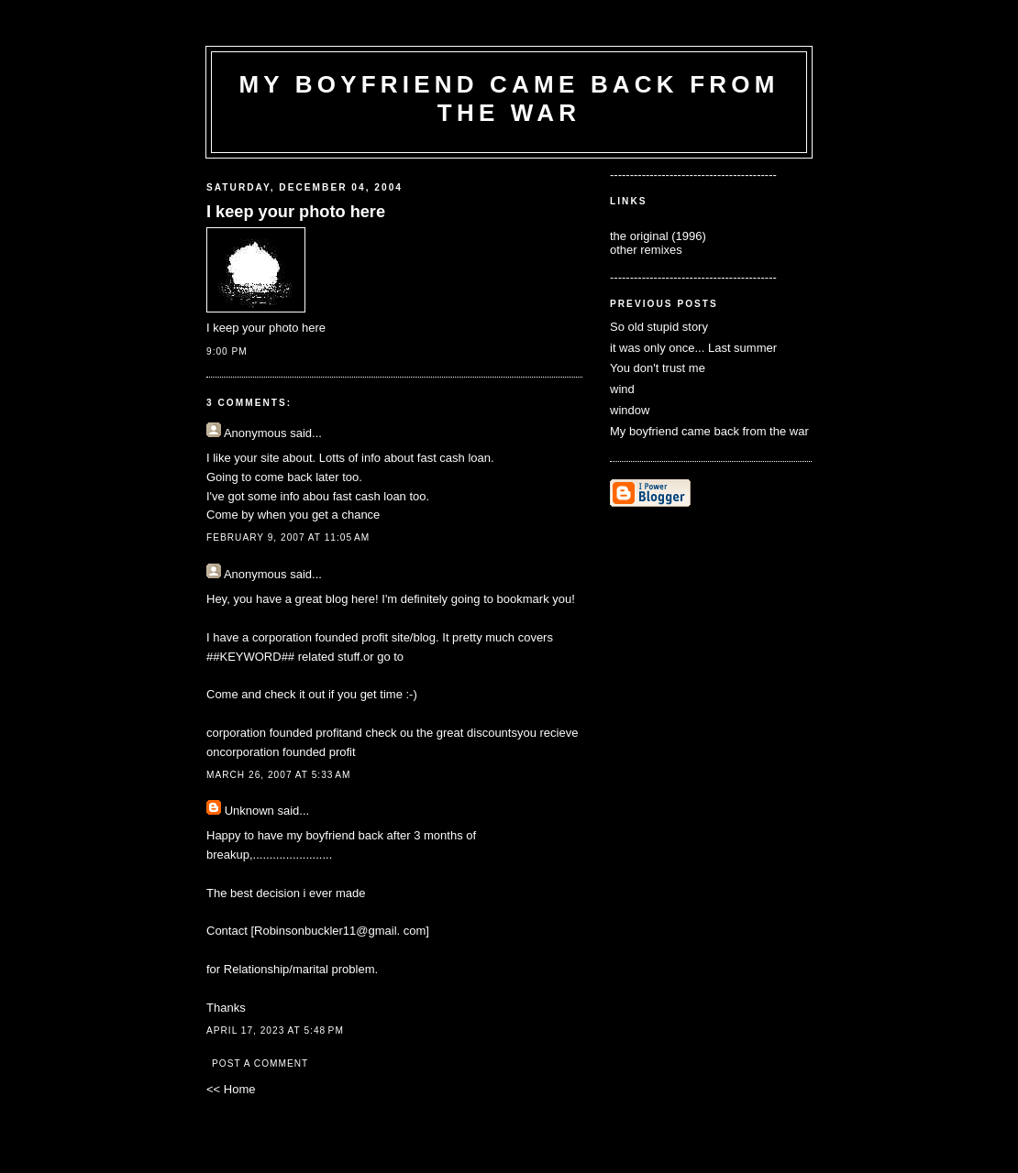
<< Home (230, 1089)
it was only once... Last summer (693, 348)
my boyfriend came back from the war (508, 98)
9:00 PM (227, 351)
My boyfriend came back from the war (709, 431)
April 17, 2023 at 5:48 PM (275, 1030)
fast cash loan (369, 496)
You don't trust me (657, 368)
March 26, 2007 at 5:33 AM (278, 775)
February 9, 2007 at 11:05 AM (288, 537)
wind (622, 389)
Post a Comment (260, 1063)
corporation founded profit (320, 637)
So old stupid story (659, 327)
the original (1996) (658, 236)
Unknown (249, 810)
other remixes (646, 250)
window (629, 410)
